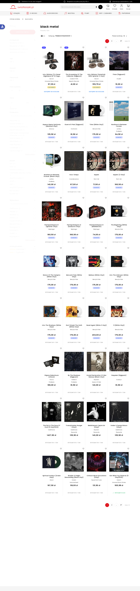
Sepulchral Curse (96, 480)
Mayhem (96, 380)
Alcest (51, 480)
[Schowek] (115, 7)
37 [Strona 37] (118, 42)
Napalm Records (74, 82)
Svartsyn (119, 380)
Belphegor (52, 230)
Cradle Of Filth (74, 79)
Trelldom (74, 380)
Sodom (119, 480)
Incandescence (74, 180)
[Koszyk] (128, 7)
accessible (2, 26)
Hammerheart (74, 483)
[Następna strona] (125, 42)
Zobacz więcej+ (30, 154)
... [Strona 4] (113, 42)
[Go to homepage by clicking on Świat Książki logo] (22, 7)
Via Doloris (74, 129)
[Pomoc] (108, 7)
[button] (96, 7)
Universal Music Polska (51, 82)
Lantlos (119, 129)
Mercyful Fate (96, 129)
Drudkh (119, 79)
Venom (51, 79)
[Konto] (121, 7)
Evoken (74, 480)
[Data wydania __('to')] (29, 90)
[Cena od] (15, 103)
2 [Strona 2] (108, 42)
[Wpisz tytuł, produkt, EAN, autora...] (81, 7)
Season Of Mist (96, 383)
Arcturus (51, 129)
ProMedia (119, 132)
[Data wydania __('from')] (15, 90)
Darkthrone (51, 430)
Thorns (51, 380)
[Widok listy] (43, 36)
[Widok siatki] (41, 36)
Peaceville (74, 433)
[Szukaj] (100, 7)
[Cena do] (30, 103)
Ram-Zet (96, 180)
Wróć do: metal (22, 32)
